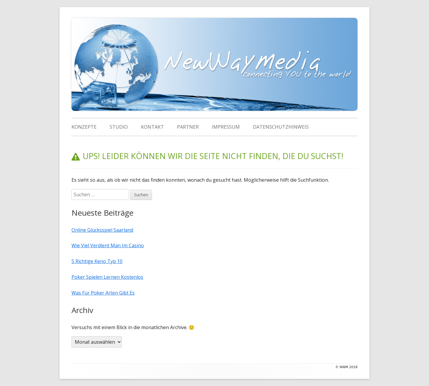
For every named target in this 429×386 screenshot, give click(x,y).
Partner (188, 127)
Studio (119, 127)
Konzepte (84, 127)
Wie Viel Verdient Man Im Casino (108, 238)
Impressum (226, 127)
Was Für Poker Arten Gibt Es (103, 285)
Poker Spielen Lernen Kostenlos (107, 270)
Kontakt (152, 127)
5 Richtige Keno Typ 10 (97, 254)
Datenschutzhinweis (281, 127)
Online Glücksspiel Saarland (102, 223)
